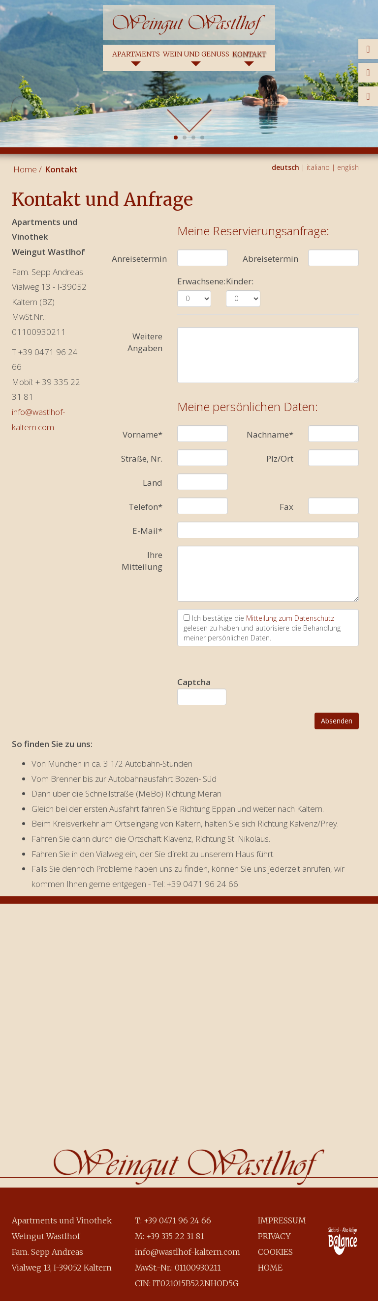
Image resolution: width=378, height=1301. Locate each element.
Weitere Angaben (144, 342)
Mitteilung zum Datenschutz (290, 618)
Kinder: (239, 281)
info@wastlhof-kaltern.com (187, 1252)
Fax (286, 506)
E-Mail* (147, 530)
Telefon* (145, 506)
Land (152, 482)
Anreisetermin (139, 258)
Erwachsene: (201, 281)
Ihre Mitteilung (142, 560)
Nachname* (270, 434)
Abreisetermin (270, 258)
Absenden (336, 720)
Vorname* (142, 434)
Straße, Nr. (141, 458)
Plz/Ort (279, 458)
